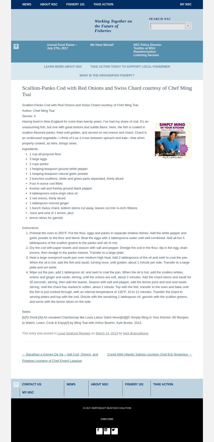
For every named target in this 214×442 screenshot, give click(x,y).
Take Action (103, 4)
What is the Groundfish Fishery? (106, 75)
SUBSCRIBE (107, 419)
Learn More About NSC (63, 66)
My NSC (186, 4)
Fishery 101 (75, 4)
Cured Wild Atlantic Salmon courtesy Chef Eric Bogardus (149, 354)
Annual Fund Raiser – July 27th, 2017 (62, 46)
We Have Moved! (102, 45)
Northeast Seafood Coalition (54, 21)
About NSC (49, 4)
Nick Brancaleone (135, 333)
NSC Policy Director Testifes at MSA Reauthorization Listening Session (147, 50)
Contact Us (31, 384)
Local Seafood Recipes (74, 333)
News (26, 4)
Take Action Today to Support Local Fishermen (130, 66)
